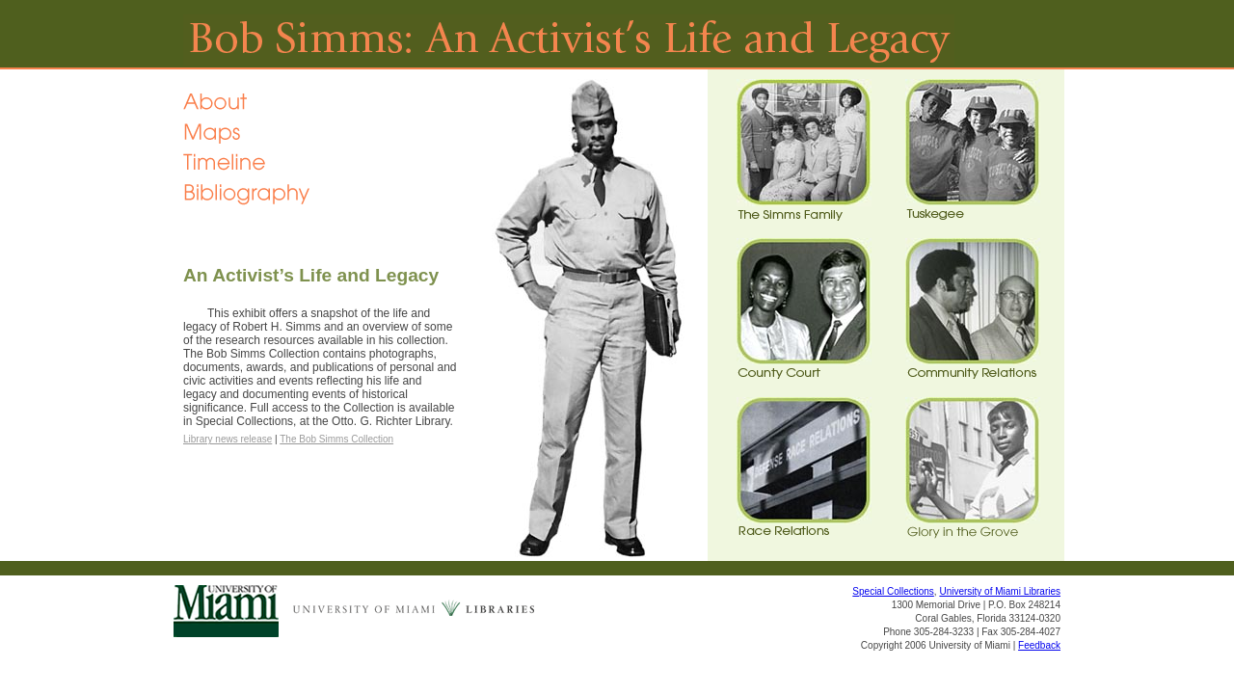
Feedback (1039, 645)
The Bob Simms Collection (336, 439)
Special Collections (893, 591)
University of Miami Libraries (999, 591)
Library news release (227, 439)
